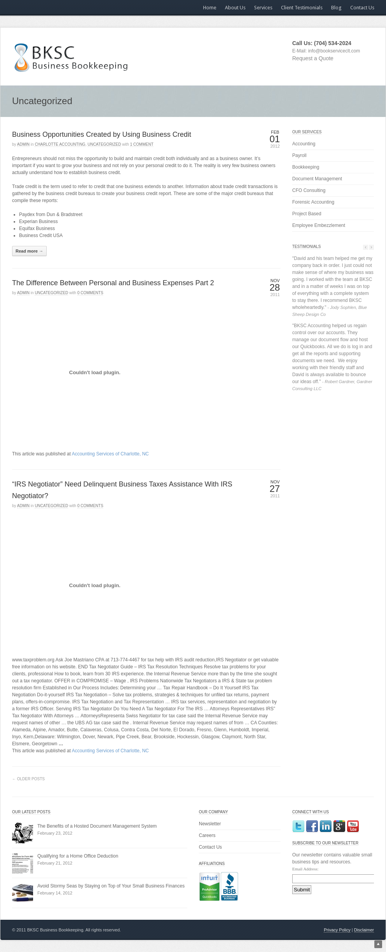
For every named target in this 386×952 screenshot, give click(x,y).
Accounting (303, 143)
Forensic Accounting (313, 202)
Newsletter (210, 823)
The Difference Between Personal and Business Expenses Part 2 (113, 283)
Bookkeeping (305, 167)
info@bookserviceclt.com (334, 51)
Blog (336, 7)
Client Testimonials (302, 7)
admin (23, 144)
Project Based (306, 213)
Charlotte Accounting (60, 144)
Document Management (317, 178)
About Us (235, 7)
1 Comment (141, 144)
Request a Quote (312, 58)
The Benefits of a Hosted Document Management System (97, 826)
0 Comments (90, 293)
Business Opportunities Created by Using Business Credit (101, 134)
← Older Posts (28, 779)
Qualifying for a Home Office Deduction (77, 856)
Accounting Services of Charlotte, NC (110, 454)
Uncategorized (104, 144)
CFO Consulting (308, 190)
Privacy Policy (337, 930)
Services (263, 7)
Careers (207, 835)
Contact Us (362, 7)
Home (209, 7)
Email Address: (305, 869)
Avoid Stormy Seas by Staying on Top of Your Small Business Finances (110, 886)
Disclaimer (364, 930)
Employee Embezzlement (318, 225)
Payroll (299, 155)
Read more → (29, 251)
